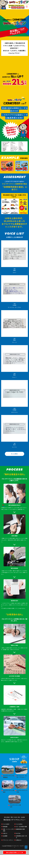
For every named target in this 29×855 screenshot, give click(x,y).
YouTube (18, 833)
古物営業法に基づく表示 (21, 836)
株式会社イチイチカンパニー (14, 819)
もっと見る (14, 454)
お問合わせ (18, 840)
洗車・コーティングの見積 (8, 830)
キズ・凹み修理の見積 (21, 826)
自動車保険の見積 (20, 829)
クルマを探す (6, 824)
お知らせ (5, 833)
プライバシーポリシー (8, 840)
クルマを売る (19, 824)
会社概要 (5, 836)
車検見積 (5, 826)
